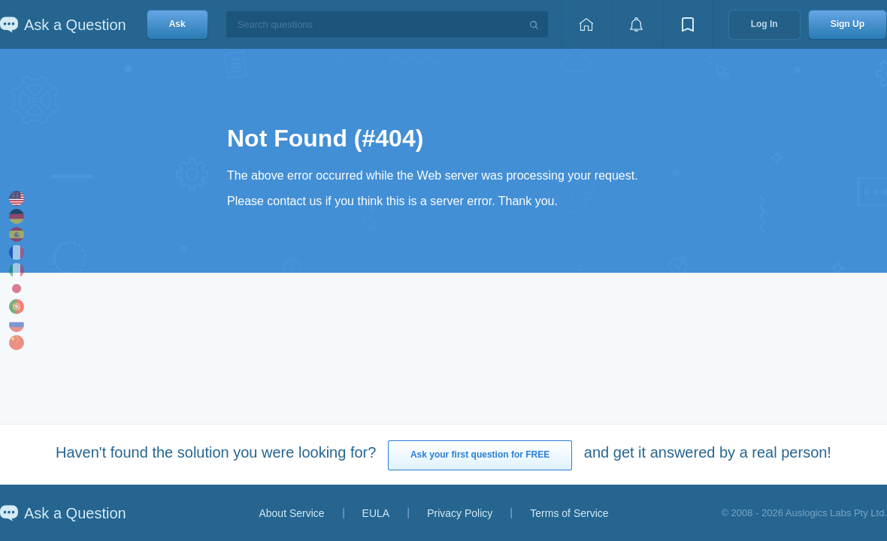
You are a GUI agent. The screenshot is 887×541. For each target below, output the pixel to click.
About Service (291, 513)
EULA (376, 513)
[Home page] (586, 24)
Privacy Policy (459, 513)
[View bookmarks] (687, 24)
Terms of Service (569, 513)
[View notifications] (636, 24)
